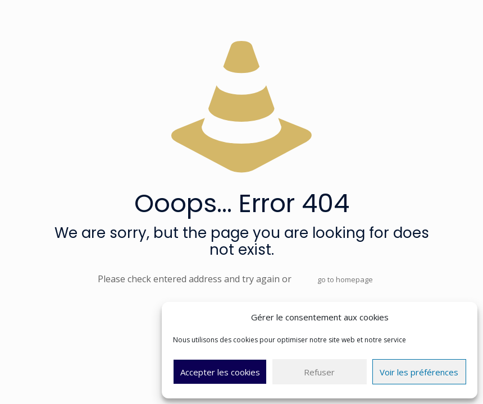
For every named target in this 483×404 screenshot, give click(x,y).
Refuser (319, 372)
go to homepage (345, 279)
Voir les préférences (419, 372)
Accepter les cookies (220, 372)
